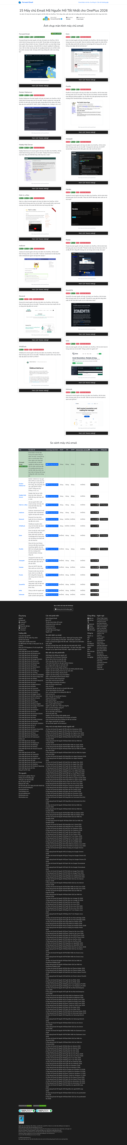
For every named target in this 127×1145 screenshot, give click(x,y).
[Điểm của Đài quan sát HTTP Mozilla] (39, 1105)
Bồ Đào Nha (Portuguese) (100, 653)
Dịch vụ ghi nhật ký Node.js (53, 704)
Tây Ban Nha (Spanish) (102, 657)
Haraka (21, 567)
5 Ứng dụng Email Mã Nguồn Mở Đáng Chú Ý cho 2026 (63, 1060)
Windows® (22, 620)
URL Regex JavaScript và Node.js (55, 721)
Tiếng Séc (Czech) (101, 621)
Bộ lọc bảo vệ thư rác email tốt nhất (56, 659)
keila (20, 590)
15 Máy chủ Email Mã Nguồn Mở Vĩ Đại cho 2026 (63, 1065)
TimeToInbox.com (24, 791)
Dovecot (21, 519)
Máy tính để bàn (24, 626)
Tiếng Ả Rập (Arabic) (102, 618)
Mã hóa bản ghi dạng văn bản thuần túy (31, 785)
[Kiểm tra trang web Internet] (27, 1110)
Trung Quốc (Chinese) (102, 620)
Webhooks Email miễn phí (53, 624)
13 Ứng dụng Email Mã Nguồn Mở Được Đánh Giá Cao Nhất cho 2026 (64, 821)
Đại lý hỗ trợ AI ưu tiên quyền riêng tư (56, 667)
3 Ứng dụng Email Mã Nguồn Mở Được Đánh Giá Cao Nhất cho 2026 (64, 742)
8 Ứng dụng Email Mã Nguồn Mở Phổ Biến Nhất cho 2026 (65, 815)
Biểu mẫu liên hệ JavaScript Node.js (56, 696)
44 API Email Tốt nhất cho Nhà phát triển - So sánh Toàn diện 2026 (65, 647)
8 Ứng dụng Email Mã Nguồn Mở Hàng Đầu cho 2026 (64, 945)
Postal (21, 575)
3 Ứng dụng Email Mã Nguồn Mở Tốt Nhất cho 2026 (65, 873)
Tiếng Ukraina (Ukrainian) (100, 665)
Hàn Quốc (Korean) (102, 647)
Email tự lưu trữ (50, 626)
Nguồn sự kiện (90, 637)
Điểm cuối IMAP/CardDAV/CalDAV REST (57, 677)
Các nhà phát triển (52, 616)
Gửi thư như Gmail (24, 640)
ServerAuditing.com (24, 793)
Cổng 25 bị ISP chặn (24, 770)
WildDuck (22, 526)
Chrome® (22, 628)
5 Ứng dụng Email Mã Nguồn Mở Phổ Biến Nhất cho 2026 (64, 747)
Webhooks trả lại (51, 628)
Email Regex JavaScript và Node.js (56, 682)
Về (88, 640)
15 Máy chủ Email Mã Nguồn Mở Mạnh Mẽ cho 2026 (63, 789)
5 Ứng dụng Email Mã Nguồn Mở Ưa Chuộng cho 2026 (64, 853)
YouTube (90, 628)
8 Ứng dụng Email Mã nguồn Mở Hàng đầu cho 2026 (65, 735)
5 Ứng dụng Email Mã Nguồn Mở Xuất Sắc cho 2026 (64, 764)
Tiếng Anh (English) (102, 626)
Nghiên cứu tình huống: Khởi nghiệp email (58, 715)
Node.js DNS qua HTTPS (53, 698)
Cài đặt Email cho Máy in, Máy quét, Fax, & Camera (31, 644)
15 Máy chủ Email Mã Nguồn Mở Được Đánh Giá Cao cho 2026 (65, 880)
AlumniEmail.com (24, 789)
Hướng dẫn (23, 633)
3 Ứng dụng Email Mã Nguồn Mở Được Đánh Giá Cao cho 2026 (64, 1028)
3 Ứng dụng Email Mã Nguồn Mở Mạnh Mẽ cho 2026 (65, 868)
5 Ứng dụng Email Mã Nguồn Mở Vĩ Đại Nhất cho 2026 (66, 780)
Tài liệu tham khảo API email (54, 622)
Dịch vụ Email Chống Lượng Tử (55, 708)
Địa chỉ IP (48, 620)
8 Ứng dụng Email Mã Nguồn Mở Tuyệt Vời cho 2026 (63, 834)
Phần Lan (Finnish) (101, 628)
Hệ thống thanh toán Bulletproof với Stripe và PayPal (61, 717)
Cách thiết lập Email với (29, 651)
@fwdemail (90, 623)
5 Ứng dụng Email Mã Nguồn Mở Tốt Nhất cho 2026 (64, 795)
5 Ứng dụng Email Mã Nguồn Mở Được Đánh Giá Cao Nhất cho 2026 (66, 753)
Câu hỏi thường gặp (102, 2)
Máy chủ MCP (50, 686)
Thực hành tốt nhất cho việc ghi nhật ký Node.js (59, 663)
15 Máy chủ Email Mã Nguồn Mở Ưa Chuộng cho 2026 (64, 849)
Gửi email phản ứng (51, 714)
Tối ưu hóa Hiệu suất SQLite (54, 712)
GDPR (89, 647)
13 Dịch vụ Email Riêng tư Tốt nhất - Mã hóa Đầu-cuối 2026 (63, 640)
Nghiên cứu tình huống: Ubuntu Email (56, 673)
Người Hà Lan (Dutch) (102, 625)
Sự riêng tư (93, 2)
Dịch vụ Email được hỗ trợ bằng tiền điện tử (58, 692)
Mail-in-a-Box (23, 505)
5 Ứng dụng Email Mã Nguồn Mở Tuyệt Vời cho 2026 (65, 920)
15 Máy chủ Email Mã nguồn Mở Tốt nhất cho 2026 (64, 729)
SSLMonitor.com (23, 797)
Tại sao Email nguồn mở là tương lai (56, 723)
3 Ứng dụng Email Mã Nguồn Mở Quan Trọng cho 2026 (64, 787)
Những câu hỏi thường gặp (63, 609)
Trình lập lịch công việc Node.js (55, 702)
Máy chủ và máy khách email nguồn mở (60, 726)
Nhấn (89, 655)
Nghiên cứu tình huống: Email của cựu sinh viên (59, 671)
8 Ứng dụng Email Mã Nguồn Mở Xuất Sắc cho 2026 (64, 830)
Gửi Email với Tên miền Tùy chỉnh (28, 638)
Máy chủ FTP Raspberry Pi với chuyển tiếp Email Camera (31, 648)
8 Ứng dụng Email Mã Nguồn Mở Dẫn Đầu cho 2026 (65, 970)
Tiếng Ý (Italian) (101, 643)
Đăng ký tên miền (24, 784)
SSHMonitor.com (23, 795)
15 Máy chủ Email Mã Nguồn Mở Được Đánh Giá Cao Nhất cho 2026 (64, 738)
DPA (88, 649)
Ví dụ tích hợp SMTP (24, 636)
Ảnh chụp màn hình (52, 464)
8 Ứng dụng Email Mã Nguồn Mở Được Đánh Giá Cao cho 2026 (66, 1098)
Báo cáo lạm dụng (91, 652)
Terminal (22, 630)
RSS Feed (91, 630)
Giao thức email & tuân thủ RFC (55, 680)
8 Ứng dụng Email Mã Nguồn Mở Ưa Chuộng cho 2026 (65, 1001)
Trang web (94, 464)
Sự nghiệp (90, 657)
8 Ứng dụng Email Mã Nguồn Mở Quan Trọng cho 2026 (65, 933)
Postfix (21, 549)
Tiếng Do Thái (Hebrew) (100, 634)
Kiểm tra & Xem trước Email (54, 684)
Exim (20, 535)
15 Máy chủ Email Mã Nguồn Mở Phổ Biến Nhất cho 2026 (64, 745)
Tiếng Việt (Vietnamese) (100, 668)
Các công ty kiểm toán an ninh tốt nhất (57, 665)
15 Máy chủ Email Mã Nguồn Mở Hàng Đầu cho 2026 (66, 756)
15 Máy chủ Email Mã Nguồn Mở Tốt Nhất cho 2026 (64, 793)
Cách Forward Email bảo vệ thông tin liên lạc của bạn (61, 719)
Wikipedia (103, 505)
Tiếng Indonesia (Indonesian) (101, 641)
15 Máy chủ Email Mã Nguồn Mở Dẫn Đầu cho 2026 (64, 898)
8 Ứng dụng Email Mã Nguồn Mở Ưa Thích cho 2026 (64, 784)
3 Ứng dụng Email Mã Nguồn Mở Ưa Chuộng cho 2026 (65, 1071)
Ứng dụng (22, 616)
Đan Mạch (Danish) (102, 623)
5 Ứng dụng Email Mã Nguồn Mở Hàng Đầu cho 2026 (64, 759)
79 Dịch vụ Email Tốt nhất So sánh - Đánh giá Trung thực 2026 (64, 638)
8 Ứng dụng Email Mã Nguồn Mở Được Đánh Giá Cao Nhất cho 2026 (64, 810)
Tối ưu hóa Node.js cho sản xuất (55, 690)
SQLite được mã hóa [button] (83, 450)
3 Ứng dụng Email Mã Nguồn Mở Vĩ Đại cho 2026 (63, 1067)
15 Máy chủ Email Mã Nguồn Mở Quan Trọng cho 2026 (64, 785)
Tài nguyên (22, 773)
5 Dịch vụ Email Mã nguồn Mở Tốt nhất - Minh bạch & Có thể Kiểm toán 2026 (65, 642)
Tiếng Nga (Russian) (102, 655)
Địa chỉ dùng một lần (25, 782)
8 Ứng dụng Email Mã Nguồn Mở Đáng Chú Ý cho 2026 (64, 838)
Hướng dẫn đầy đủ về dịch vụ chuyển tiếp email (59, 688)
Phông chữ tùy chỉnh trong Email (55, 678)
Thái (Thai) (99, 661)
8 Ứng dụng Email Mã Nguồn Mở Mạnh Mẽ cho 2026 (63, 791)
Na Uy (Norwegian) (102, 649)
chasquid (21, 561)
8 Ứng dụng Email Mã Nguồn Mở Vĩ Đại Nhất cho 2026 (66, 846)
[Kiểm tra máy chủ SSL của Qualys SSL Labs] (25, 1105)
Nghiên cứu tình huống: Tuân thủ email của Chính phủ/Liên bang (64, 669)
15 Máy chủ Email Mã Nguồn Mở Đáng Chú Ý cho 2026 (65, 770)
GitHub (90, 620)
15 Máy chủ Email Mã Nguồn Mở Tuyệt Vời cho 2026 (64, 766)
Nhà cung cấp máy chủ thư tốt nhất (56, 661)
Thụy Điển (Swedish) (102, 659)
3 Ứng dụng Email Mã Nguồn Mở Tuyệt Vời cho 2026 (64, 1056)
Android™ (22, 622)
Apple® (21, 618)
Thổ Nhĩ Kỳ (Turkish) (102, 662)
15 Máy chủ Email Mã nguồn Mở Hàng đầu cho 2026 (65, 733)
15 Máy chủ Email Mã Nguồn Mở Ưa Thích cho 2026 (64, 782)
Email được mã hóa (83, 2)
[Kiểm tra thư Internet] (44, 1110)
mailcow (21, 512)
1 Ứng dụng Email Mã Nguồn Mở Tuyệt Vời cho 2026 (64, 768)
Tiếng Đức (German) (102, 632)
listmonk (21, 594)
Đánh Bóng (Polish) (102, 650)
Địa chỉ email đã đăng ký (26, 787)
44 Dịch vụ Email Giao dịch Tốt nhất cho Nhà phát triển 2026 (63, 645)
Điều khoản (90, 645)
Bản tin (90, 618)
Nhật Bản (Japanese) (102, 645)
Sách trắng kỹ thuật (51, 618)
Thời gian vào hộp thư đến (26, 780)
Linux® (22, 624)
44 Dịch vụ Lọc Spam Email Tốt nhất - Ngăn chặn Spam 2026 (63, 649)
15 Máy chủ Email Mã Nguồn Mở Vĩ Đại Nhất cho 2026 (66, 778)
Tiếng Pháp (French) (102, 630)
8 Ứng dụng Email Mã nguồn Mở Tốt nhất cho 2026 (64, 731)
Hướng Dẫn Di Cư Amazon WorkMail (56, 657)
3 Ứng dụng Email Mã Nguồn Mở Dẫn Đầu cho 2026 (64, 900)
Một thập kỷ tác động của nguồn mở (56, 655)
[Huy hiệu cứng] (21, 1119)
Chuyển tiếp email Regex (53, 630)
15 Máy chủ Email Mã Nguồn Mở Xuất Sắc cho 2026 (64, 762)
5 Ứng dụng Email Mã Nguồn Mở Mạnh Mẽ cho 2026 (63, 1009)
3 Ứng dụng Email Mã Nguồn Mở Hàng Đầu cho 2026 (64, 826)
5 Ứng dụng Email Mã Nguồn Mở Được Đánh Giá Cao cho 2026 (65, 884)
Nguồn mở (49, 632)
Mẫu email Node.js (51, 700)
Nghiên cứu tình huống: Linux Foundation (58, 675)
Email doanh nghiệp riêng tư (27, 776)
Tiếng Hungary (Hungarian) (101, 637)
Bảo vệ (89, 642)
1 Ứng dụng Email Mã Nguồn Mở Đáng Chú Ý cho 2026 (65, 772)
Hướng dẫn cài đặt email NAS (27, 642)
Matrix (90, 626)
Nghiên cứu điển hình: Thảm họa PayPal (57, 706)
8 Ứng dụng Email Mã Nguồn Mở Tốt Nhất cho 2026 (65, 1083)
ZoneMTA (22, 584)
